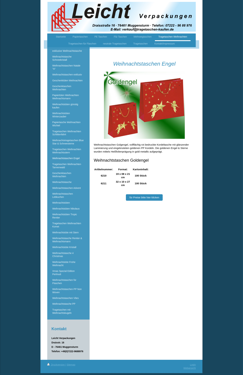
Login (193, 364)
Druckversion (56, 364)
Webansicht (189, 368)
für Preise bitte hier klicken (144, 197)
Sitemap (71, 364)
